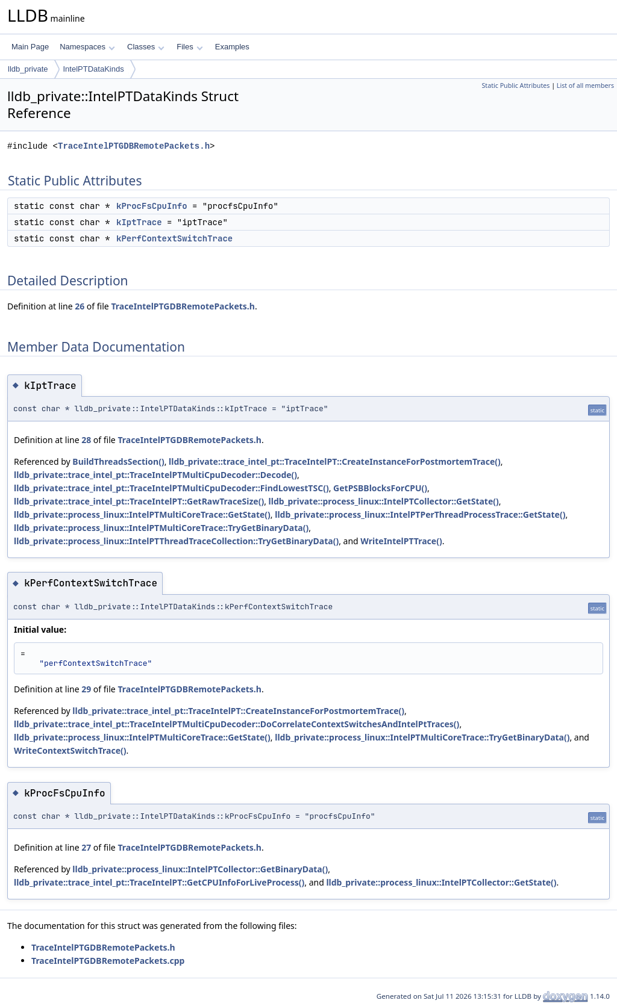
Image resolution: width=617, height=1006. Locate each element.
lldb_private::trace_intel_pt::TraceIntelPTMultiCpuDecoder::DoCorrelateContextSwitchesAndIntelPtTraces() (236, 724)
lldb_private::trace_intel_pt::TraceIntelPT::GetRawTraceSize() (139, 501)
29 (86, 689)
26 (79, 306)
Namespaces (87, 46)
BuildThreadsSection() (118, 461)
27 (86, 847)
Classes (145, 46)
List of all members (585, 85)
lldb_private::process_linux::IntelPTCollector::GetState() (384, 501)
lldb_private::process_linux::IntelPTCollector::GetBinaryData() (200, 869)
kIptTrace (139, 222)
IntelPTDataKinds (93, 68)
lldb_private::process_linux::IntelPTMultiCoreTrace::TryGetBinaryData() (161, 527)
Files (189, 46)
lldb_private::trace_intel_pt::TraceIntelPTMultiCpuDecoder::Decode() (155, 474)
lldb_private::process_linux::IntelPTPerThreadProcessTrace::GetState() (420, 514)
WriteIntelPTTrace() (401, 541)
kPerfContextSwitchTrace (174, 238)
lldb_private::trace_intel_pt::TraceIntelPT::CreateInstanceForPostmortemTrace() (335, 461)
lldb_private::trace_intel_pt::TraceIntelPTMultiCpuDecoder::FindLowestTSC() (171, 488)
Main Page (30, 46)
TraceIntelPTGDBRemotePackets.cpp (107, 960)
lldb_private (28, 68)
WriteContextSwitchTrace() (70, 750)
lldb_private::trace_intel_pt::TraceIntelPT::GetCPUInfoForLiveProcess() (159, 882)
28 (86, 440)
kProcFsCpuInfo (151, 205)
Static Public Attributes (515, 85)
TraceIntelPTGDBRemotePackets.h (134, 146)
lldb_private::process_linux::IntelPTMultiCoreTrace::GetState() (142, 514)
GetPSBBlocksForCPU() (380, 488)
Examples (232, 46)
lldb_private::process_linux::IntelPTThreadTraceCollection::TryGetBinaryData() (176, 541)
